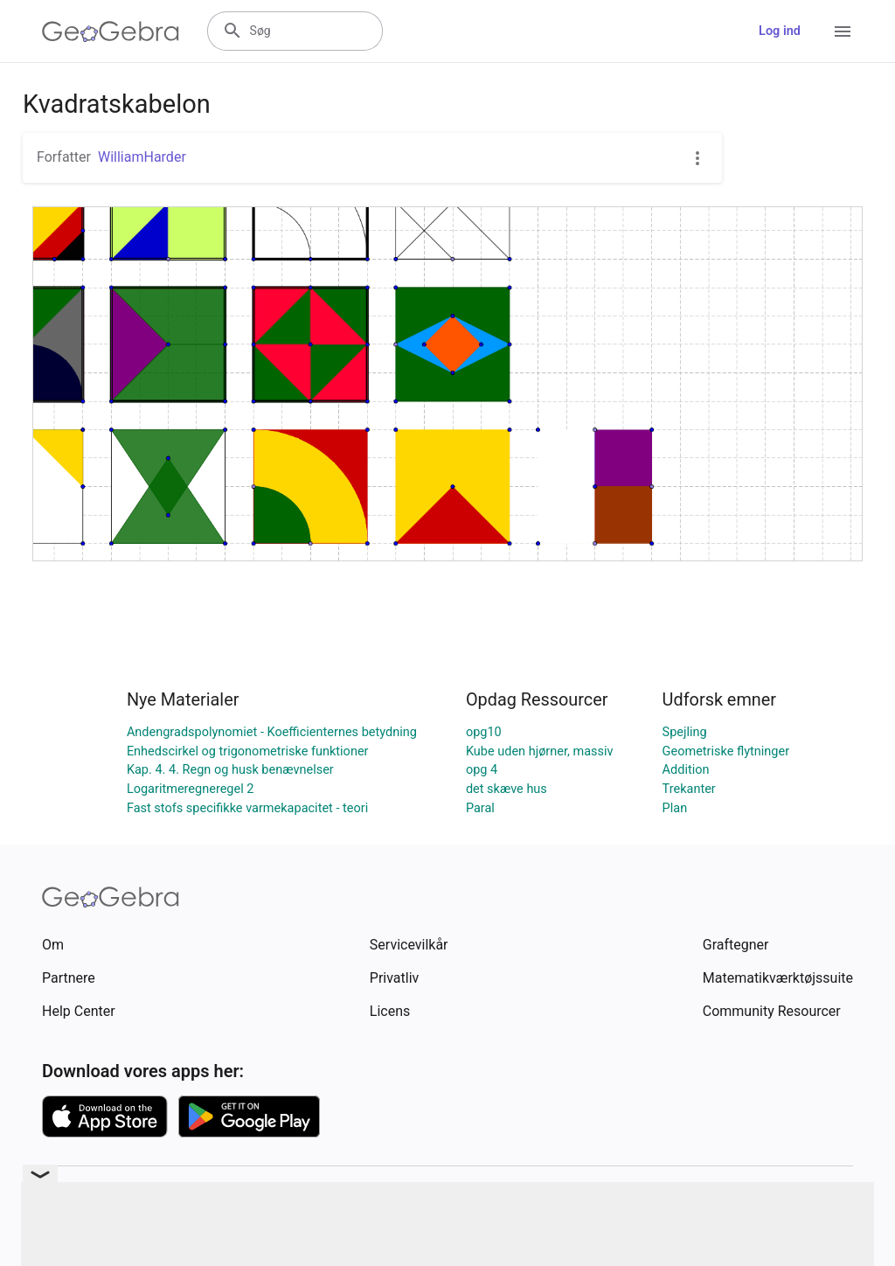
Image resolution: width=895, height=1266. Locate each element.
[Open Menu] (842, 31)
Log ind (780, 31)
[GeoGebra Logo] (110, 31)
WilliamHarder (142, 157)
